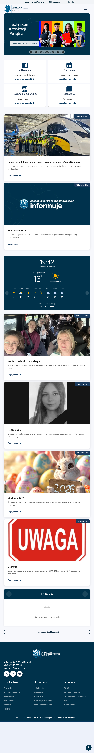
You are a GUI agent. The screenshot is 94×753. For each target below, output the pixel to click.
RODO (66, 688)
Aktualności (9, 700)
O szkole (8, 688)
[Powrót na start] (17, 8)
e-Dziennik (39, 688)
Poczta (7, 709)
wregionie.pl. (51, 718)
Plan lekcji (38, 692)
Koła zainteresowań (43, 705)
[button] (85, 8)
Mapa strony (69, 705)
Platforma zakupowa (54, 2)
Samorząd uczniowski (44, 700)
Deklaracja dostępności (75, 696)
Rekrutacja (9, 696)
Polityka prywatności (73, 692)
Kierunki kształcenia (13, 692)
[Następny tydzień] (85, 594)
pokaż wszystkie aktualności (47, 632)
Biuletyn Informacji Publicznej (32, 2)
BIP (65, 700)
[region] (47, 34)
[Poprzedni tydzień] (9, 594)
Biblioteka (38, 696)
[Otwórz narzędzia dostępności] (89, 748)
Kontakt (69, 2)
